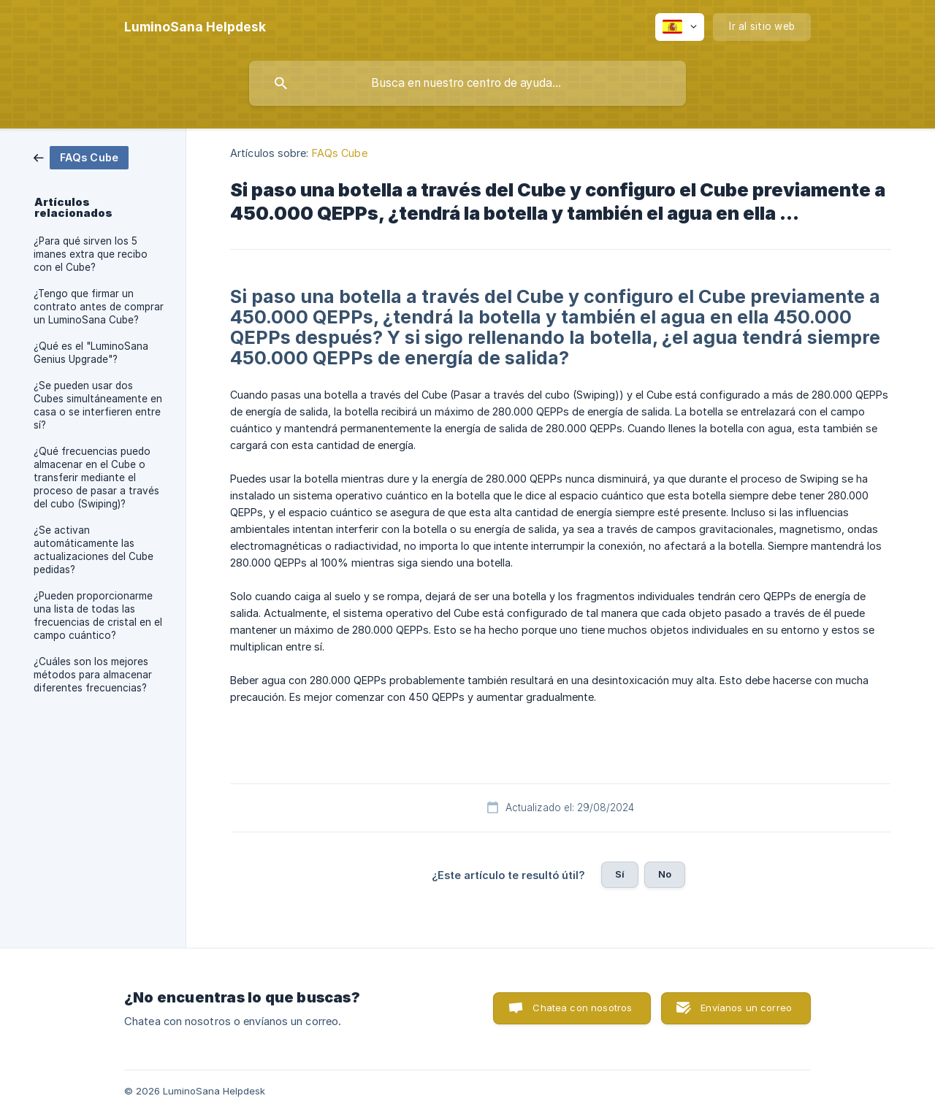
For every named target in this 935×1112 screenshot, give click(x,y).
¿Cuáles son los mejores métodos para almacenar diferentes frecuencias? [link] (93, 675)
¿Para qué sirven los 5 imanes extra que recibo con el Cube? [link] (91, 254)
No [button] (664, 874)
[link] (81, 157)
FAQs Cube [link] (339, 153)
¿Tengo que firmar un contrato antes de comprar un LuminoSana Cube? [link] (99, 307)
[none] (195, 27)
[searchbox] (467, 83)
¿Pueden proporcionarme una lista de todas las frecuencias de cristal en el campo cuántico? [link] (98, 615)
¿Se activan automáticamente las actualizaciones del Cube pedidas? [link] (93, 549)
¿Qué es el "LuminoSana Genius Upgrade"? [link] (91, 352)
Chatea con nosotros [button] (582, 1007)
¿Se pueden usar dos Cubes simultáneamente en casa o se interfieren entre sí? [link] (98, 405)
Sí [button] (620, 874)
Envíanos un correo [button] (746, 1007)
